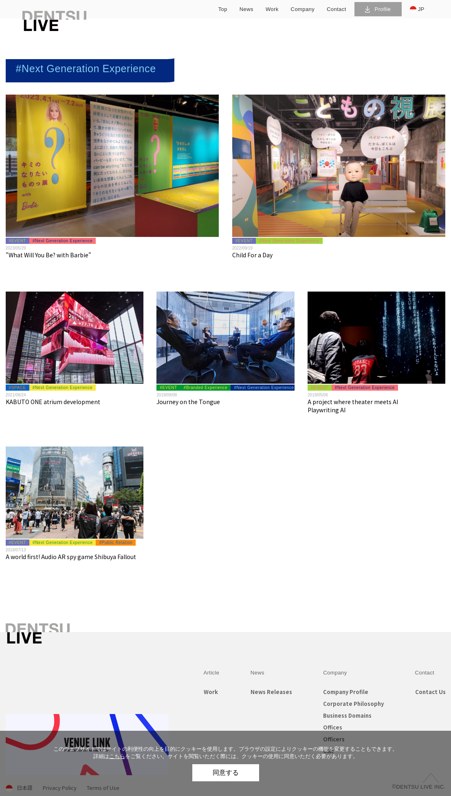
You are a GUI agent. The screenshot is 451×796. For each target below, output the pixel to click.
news (246, 9)
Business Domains (347, 715)
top (222, 9)
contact (336, 9)
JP (417, 9)
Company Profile (345, 692)
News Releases (271, 692)
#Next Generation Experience (62, 241)
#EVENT (17, 241)
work (272, 9)
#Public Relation (115, 542)
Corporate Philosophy (353, 704)
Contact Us (430, 692)
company (303, 9)
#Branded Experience (206, 387)
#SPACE (17, 387)
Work (211, 692)
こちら (117, 756)
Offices (332, 727)
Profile (378, 9)
